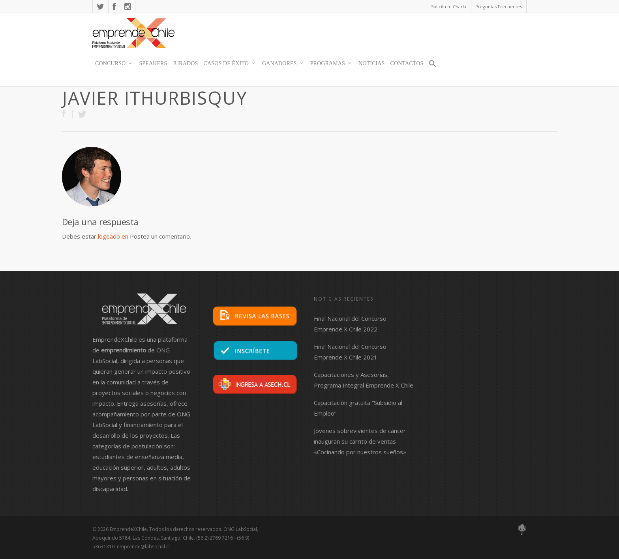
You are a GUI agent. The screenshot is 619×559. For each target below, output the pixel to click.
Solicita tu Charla (448, 6)
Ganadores (283, 64)
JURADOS (185, 63)
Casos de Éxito (230, 64)
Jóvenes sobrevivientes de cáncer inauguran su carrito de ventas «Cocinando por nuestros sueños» (360, 441)
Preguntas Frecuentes (498, 6)
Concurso (114, 64)
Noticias (371, 63)
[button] (432, 67)
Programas (331, 64)
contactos (406, 63)
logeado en (113, 236)
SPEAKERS (153, 63)
